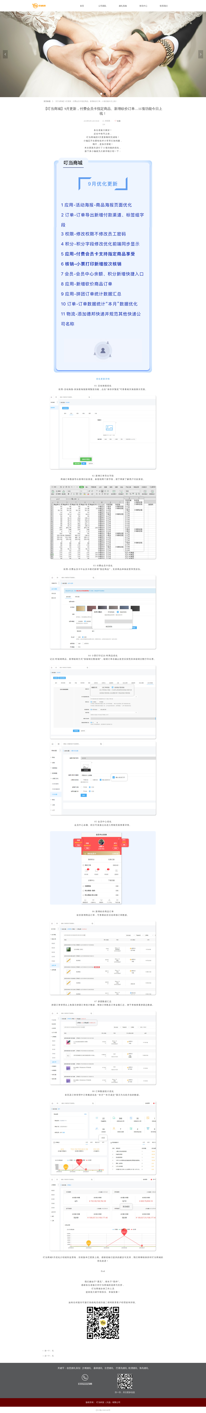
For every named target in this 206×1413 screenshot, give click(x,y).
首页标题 (47, 101)
